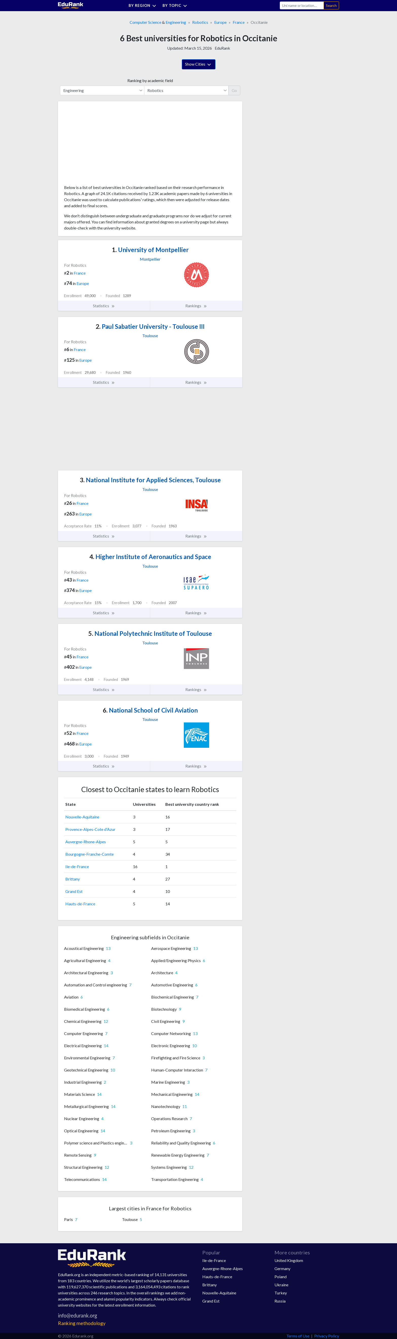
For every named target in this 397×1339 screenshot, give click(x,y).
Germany (282, 1268)
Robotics (200, 22)
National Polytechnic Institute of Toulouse (150, 633)
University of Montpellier (150, 249)
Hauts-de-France (80, 903)
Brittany (72, 878)
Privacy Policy (326, 1335)
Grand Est (74, 891)
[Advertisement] (102, 144)
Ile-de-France (77, 866)
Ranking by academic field (150, 80)
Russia (280, 1300)
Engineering (176, 22)
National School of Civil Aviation (150, 710)
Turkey (280, 1292)
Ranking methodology (82, 1323)
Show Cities (198, 65)
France (239, 22)
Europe (220, 22)
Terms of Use (297, 1335)
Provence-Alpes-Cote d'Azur (90, 829)
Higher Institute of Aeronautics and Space (150, 556)
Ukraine (281, 1284)
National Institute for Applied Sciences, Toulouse (150, 480)
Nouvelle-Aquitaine (82, 816)
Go (234, 90)
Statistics (104, 305)
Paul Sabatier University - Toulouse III (150, 326)
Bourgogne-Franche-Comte (89, 854)
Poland (280, 1276)
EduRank (222, 48)
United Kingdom (288, 1260)
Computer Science (145, 22)
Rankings (196, 305)
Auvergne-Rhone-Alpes (85, 841)
